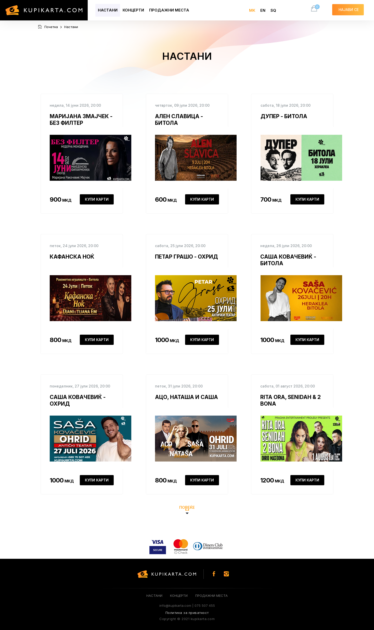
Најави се (348, 9)
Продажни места (169, 10)
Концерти (133, 10)
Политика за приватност (187, 613)
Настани (108, 10)
